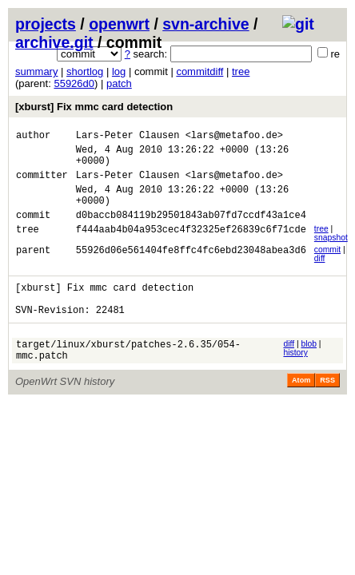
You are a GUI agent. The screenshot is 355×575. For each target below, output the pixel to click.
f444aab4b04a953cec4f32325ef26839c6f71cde (191, 248)
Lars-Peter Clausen (128, 137)
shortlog (84, 71)
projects (45, 24)
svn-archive (205, 24)
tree (240, 71)
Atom (301, 409)
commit (327, 266)
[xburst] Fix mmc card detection (94, 107)
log (119, 71)
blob (309, 367)
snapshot (331, 254)
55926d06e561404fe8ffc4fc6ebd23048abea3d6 (191, 269)
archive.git (54, 42)
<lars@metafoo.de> (234, 137)
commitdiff (199, 71)
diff (319, 275)
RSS (327, 409)
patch (119, 83)
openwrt (119, 24)
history (295, 376)
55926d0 (74, 83)
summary (36, 71)
